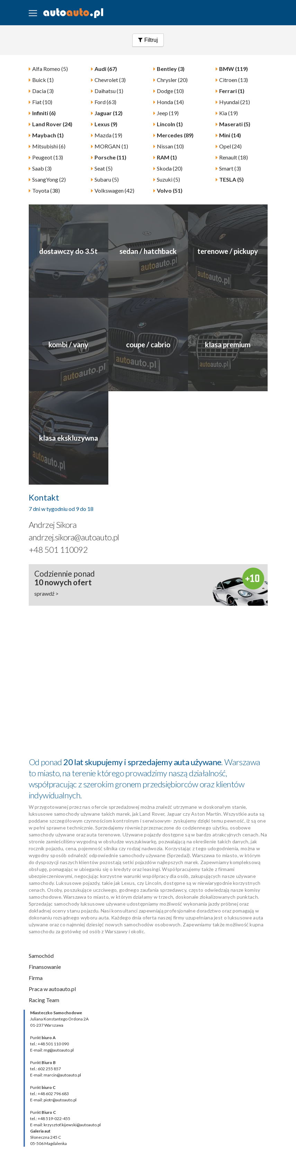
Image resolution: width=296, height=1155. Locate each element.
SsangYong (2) (49, 179)
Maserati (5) (234, 124)
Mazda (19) (108, 135)
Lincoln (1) (170, 124)
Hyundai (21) (234, 102)
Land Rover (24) (52, 124)
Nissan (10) (170, 146)
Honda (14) (170, 102)
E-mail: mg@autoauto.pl (52, 1050)
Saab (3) (42, 168)
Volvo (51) (169, 190)
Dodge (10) (170, 91)
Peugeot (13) (47, 157)
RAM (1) (167, 157)
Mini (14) (230, 135)
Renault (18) (233, 157)
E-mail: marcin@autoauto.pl (55, 1075)
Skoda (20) (169, 168)
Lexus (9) (106, 124)
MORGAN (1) (111, 146)
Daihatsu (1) (109, 91)
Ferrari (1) (231, 91)
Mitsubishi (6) (48, 146)
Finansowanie (45, 966)
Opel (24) (230, 146)
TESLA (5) (231, 179)
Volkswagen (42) (114, 190)
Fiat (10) (42, 102)
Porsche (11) (110, 157)
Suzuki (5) (168, 179)
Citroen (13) (233, 79)
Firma (36, 977)
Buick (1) (43, 79)
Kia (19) (228, 113)
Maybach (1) (48, 135)
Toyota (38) (46, 190)
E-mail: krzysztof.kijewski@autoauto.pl (65, 1124)
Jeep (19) (168, 113)
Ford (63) (105, 102)
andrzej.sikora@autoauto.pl (74, 537)
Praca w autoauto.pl (52, 989)
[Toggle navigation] (33, 13)
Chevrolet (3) (110, 79)
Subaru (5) (107, 179)
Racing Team (44, 1000)
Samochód (41, 955)
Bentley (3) (171, 68)
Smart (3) (230, 168)
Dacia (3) (43, 91)
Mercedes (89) (175, 135)
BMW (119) (233, 68)
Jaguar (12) (109, 113)
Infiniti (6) (44, 113)
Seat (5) (104, 168)
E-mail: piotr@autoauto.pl (53, 1099)
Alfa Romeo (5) (50, 68)
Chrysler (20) (172, 79)
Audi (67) (106, 68)
